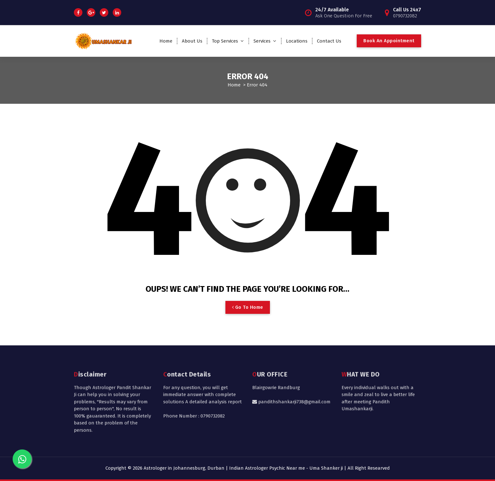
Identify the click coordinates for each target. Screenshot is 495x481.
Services (262, 41)
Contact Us (329, 41)
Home (165, 41)
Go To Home (247, 307)
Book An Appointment (388, 41)
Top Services (225, 41)
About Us (192, 41)
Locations (296, 41)
